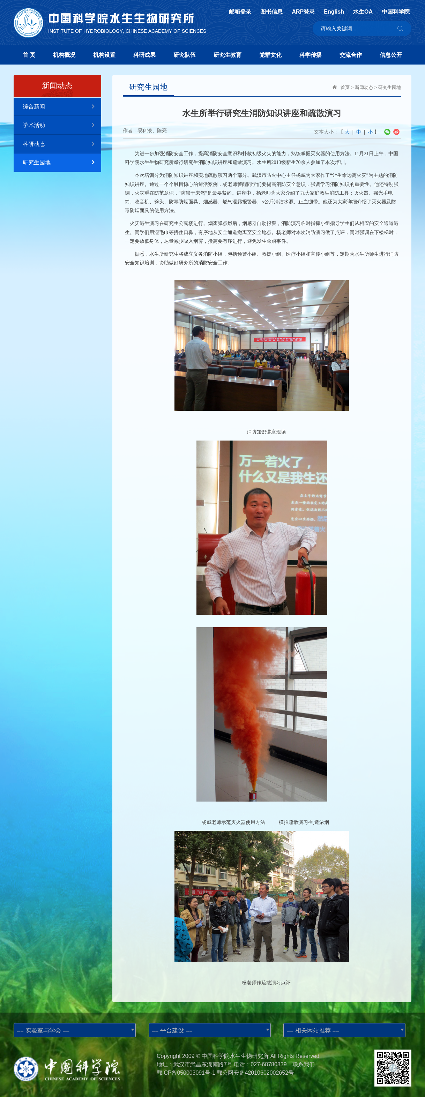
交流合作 (351, 55)
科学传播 (310, 55)
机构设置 (104, 55)
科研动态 (62, 144)
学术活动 (62, 125)
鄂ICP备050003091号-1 (186, 1073)
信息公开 (391, 55)
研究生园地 (62, 162)
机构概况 (64, 55)
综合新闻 (62, 107)
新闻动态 (364, 87)
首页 (345, 87)
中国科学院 (396, 11)
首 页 (29, 55)
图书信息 (271, 11)
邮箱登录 (240, 11)
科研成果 (144, 55)
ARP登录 (303, 11)
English (334, 11)
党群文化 (270, 55)
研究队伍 (184, 55)
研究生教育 (227, 55)
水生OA (363, 11)
